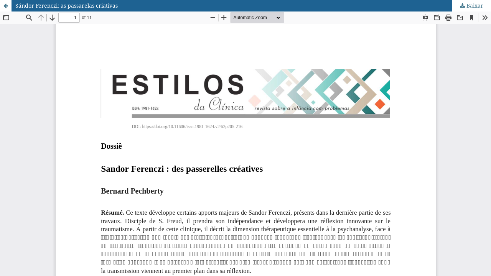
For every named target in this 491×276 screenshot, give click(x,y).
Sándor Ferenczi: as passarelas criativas (66, 5)
